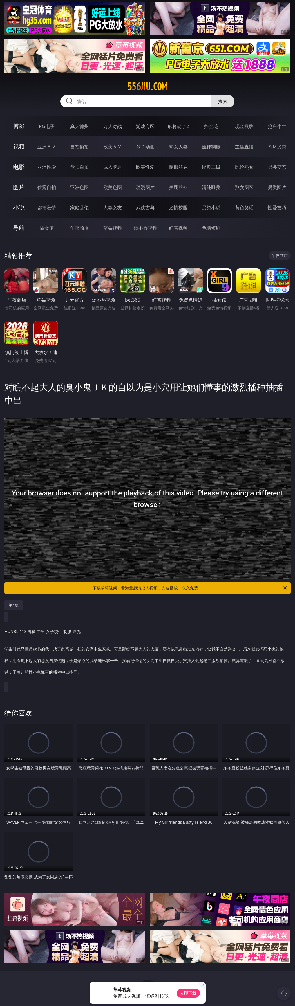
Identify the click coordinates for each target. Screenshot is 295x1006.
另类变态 (277, 167)
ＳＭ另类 (277, 146)
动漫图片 (145, 187)
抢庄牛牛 (277, 126)
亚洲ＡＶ (46, 146)
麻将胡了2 (178, 126)
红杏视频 (178, 228)
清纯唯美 (211, 187)
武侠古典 (145, 207)
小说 (19, 207)
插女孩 (47, 228)
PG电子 (46, 126)
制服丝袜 (178, 167)
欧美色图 (112, 187)
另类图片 (277, 187)
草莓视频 (112, 228)
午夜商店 (79, 228)
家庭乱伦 (79, 207)
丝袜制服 (211, 146)
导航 (19, 228)
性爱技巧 (277, 207)
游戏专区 (145, 126)
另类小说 (211, 207)
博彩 (19, 126)
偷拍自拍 (79, 167)
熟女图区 (244, 187)
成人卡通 (112, 167)
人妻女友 (112, 207)
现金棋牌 (244, 126)
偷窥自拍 (46, 187)
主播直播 (244, 146)
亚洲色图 (79, 187)
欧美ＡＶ (112, 146)
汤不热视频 (145, 228)
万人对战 (112, 126)
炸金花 (211, 126)
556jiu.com (147, 86)
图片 (19, 187)
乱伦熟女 (244, 167)
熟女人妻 (178, 146)
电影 (19, 167)
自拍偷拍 (79, 146)
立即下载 (188, 993)
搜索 (222, 101)
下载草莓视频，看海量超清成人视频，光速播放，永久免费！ (190, 588)
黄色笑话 (244, 207)
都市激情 (46, 207)
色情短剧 (211, 228)
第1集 (13, 605)
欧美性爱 (145, 167)
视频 (19, 146)
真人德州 (79, 126)
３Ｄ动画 (145, 146)
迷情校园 (178, 207)
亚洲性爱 (46, 167)
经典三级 (211, 167)
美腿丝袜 (178, 187)
